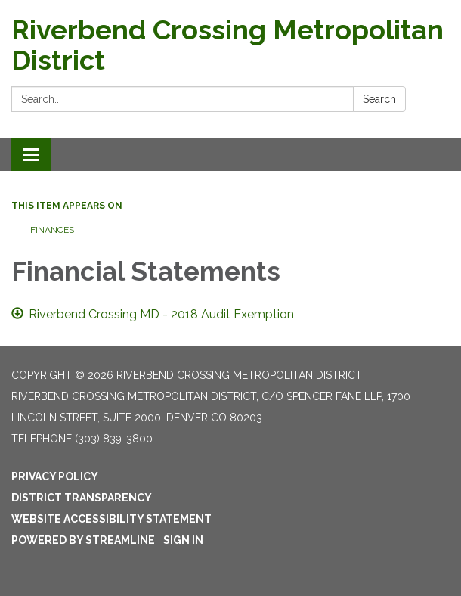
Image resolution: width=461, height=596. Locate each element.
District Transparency (81, 498)
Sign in (183, 540)
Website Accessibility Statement (111, 519)
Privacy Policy (54, 476)
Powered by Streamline (83, 540)
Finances (52, 230)
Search (379, 99)
